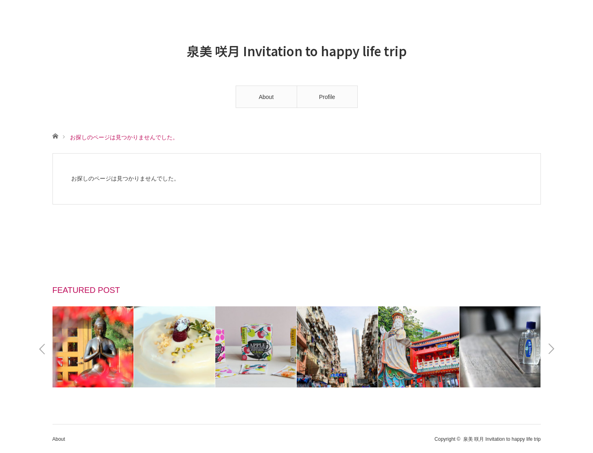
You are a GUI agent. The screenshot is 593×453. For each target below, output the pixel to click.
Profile (327, 97)
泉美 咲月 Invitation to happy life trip (297, 50)
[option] (93, 346)
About (266, 97)
